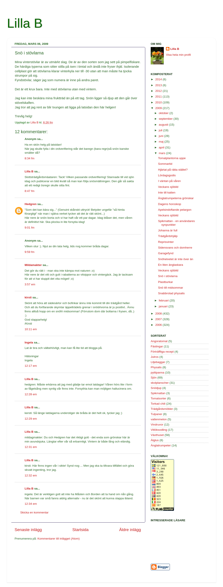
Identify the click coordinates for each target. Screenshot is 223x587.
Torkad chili (158, 403)
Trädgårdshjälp (168, 236)
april (162, 147)
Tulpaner (156, 414)
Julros (155, 356)
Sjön (154, 377)
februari (164, 300)
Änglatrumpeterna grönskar (176, 198)
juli (161, 130)
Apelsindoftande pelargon (174, 209)
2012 (159, 91)
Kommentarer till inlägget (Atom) (58, 538)
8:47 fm (29, 191)
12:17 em (31, 365)
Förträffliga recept (162, 351)
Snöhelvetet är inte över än (175, 259)
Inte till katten (167, 192)
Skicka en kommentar (34, 512)
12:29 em (31, 418)
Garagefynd (166, 253)
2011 (159, 96)
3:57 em (30, 284)
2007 (159, 319)
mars (162, 153)
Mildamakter (33, 265)
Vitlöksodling (159, 429)
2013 (159, 85)
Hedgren (31, 204)
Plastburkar (165, 282)
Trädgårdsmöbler (162, 408)
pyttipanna (157, 372)
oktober (164, 113)
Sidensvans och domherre (175, 247)
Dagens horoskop (169, 204)
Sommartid (165, 163)
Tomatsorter (158, 398)
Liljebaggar (158, 362)
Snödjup (156, 388)
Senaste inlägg (28, 529)
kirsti (28, 297)
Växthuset (157, 435)
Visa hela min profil (178, 54)
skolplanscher (160, 382)
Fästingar (157, 346)
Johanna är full (167, 230)
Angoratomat (159, 341)
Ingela (29, 342)
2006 (159, 324)
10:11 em (31, 329)
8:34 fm (29, 158)
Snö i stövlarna (167, 276)
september (166, 118)
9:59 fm (29, 252)
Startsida (80, 529)
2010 (159, 102)
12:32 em (31, 475)
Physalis (156, 367)
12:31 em (31, 447)
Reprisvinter (166, 242)
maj (161, 141)
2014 (159, 79)
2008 (159, 313)
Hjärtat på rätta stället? (173, 169)
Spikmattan (158, 393)
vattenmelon (159, 419)
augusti (164, 124)
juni (161, 136)
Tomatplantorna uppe (172, 158)
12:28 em (31, 394)
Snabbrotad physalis (171, 293)
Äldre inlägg (130, 529)
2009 (159, 108)
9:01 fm (29, 227)
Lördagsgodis (167, 175)
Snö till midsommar (170, 287)
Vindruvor (157, 424)
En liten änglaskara (170, 264)
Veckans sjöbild (168, 186)
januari (163, 306)
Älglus (155, 440)
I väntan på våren (169, 181)
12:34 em (31, 503)
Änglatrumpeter (161, 445)
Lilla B (24, 23)
